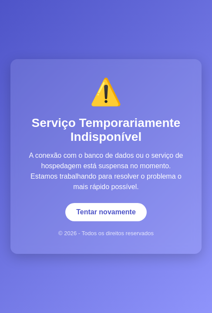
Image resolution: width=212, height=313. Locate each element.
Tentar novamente (106, 212)
